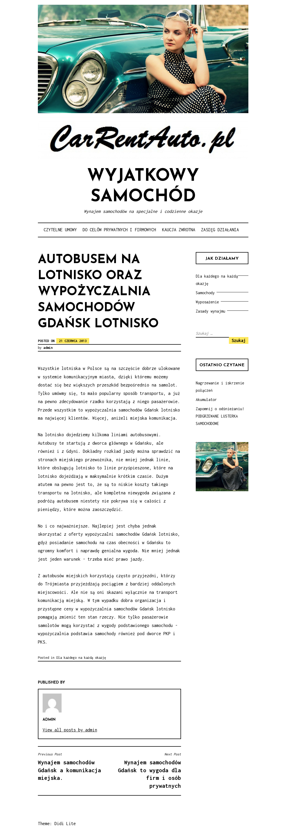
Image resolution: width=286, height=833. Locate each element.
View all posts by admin (70, 729)
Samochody (205, 292)
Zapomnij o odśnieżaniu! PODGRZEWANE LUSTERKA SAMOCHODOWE (220, 416)
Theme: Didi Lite (57, 823)
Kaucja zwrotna (178, 229)
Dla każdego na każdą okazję (81, 658)
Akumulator (206, 399)
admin (48, 348)
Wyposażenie (207, 302)
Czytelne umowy (60, 229)
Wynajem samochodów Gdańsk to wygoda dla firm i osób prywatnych (146, 770)
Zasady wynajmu (210, 311)
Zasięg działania (220, 229)
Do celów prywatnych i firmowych (119, 229)
